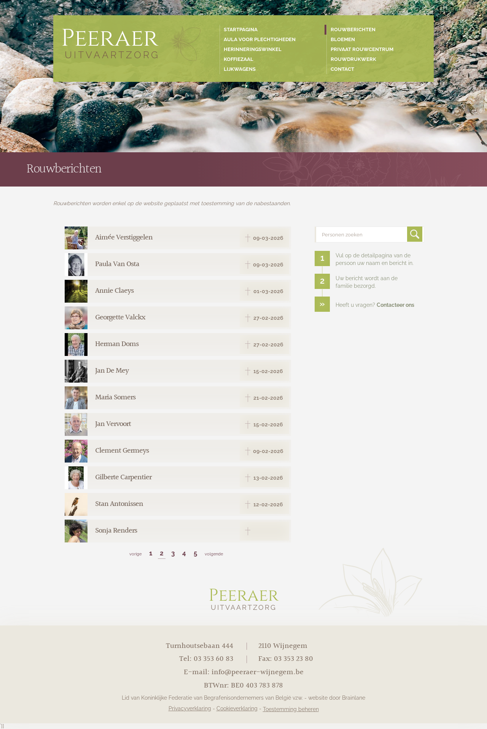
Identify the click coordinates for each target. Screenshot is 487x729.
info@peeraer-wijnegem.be (258, 672)
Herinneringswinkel (253, 49)
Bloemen (343, 39)
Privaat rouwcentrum (362, 49)
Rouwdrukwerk (353, 59)
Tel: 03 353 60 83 (206, 659)
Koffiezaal (238, 59)
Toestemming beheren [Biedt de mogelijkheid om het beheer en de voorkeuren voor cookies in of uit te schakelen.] (291, 709)
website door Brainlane (336, 698)
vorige (135, 554)
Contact (342, 69)
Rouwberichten (353, 29)
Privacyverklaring (190, 708)
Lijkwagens (240, 69)
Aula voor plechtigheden (260, 39)
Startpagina (241, 29)
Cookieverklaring (237, 708)
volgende (214, 554)
